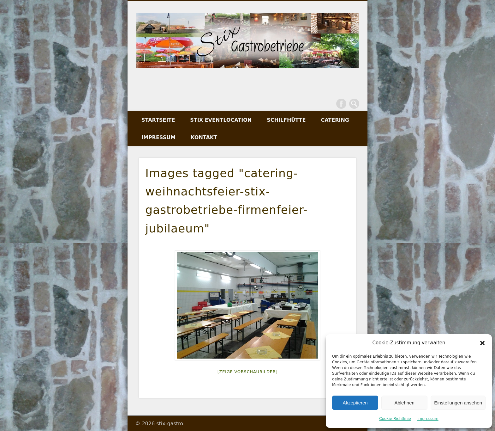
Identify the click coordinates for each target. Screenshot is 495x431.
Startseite (158, 120)
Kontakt (204, 137)
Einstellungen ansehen (458, 402)
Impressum (427, 418)
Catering (335, 120)
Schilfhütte (286, 120)
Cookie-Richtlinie (395, 418)
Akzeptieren (355, 402)
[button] (482, 343)
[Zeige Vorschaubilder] (248, 371)
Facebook (341, 104)
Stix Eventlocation (221, 120)
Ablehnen (404, 402)
